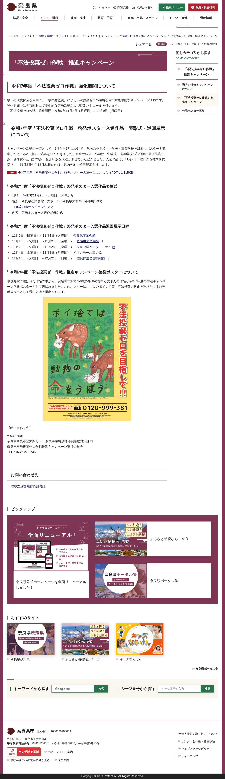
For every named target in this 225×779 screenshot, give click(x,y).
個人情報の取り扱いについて (199, 733)
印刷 (163, 44)
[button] (101, 7)
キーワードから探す (31, 689)
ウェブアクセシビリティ (196, 748)
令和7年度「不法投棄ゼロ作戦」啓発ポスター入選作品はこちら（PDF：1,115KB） (77, 172)
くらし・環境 (35, 36)
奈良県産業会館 (84, 235)
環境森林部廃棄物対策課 (30, 486)
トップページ (15, 36)
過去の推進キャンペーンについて (197, 87)
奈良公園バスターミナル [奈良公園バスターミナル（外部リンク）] (94, 247)
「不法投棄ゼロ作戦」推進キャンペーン (138, 36)
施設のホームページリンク (34, 207)
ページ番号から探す (138, 689)
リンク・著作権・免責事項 (198, 741)
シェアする (144, 44)
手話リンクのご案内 (60, 751)
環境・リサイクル (58, 36)
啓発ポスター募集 (193, 110)
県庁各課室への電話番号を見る (30, 760)
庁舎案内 (63, 760)
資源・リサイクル (84, 36)
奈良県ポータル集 (206, 668)
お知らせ (104, 36)
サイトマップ (189, 756)
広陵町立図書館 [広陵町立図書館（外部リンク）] (88, 241)
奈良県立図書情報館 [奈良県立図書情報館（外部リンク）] (91, 258)
